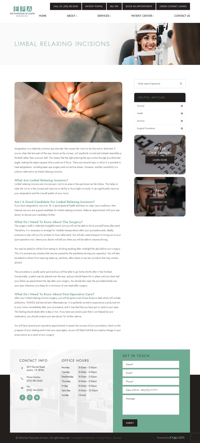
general (142, 106)
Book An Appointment (139, 6)
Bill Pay (114, 6)
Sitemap (117, 437)
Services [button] (104, 16)
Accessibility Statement (83, 437)
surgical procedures (148, 129)
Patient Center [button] (142, 16)
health (141, 114)
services (142, 121)
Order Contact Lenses (173, 6)
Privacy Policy (104, 437)
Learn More (160, 161)
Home (42, 16)
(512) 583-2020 (34, 380)
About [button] (72, 16)
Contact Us (182, 16)
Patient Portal (94, 6)
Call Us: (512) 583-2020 (65, 6)
